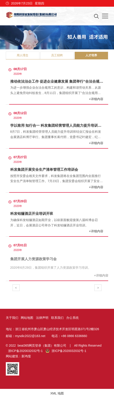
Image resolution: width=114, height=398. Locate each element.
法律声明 (42, 317)
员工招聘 (57, 55)
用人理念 (22, 55)
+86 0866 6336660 (74, 336)
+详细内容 (96, 99)
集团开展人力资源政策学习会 (33, 260)
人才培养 (91, 55)
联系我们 (57, 317)
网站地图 (27, 317)
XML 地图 (57, 393)
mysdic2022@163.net (30, 336)
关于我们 (12, 317)
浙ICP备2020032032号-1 (25, 351)
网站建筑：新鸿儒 (18, 356)
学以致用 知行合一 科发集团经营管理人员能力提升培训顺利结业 (61, 125)
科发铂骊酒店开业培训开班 (31, 214)
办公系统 (72, 317)
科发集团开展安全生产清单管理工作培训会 (44, 169)
